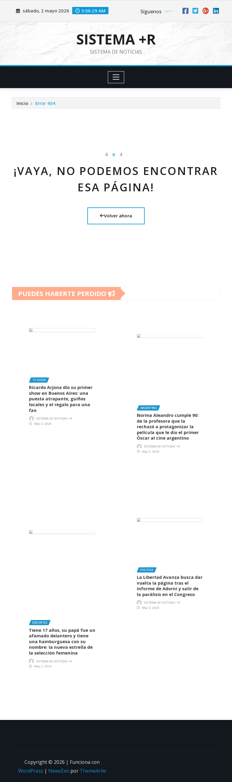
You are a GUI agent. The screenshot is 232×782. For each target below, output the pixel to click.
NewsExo (58, 770)
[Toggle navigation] (116, 77)
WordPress (30, 770)
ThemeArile (93, 770)
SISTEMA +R (116, 39)
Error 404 (45, 104)
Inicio (22, 104)
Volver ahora (116, 216)
